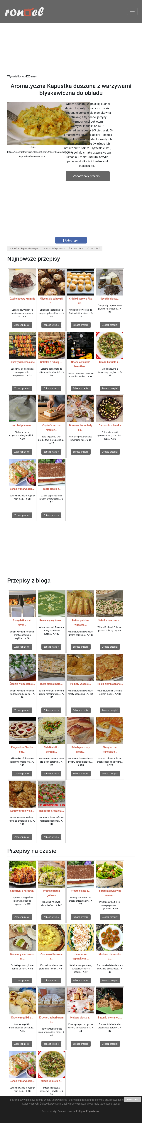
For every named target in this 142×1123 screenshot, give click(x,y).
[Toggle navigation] (132, 11)
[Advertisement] (71, 48)
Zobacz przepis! (22, 325)
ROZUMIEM (132, 1099)
